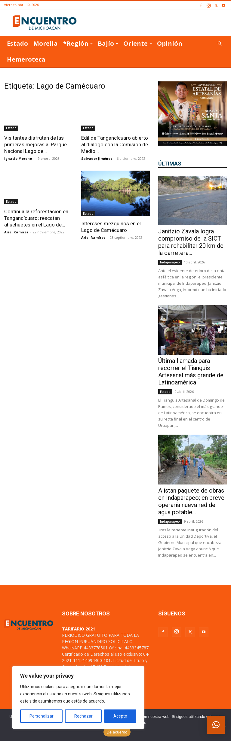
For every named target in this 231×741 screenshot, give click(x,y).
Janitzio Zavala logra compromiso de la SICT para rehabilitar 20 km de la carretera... (190, 242)
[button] (219, 44)
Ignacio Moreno (18, 158)
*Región (78, 43)
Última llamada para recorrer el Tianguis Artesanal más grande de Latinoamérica (190, 371)
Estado (17, 43)
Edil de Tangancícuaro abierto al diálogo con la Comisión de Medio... (114, 144)
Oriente (137, 43)
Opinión (169, 43)
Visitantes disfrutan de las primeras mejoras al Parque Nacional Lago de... (35, 144)
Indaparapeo (170, 262)
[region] (78, 697)
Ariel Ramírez (16, 232)
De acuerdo (117, 732)
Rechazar (83, 716)
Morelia (45, 43)
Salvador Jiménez (96, 158)
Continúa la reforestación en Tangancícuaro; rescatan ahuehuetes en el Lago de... (36, 218)
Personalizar (41, 716)
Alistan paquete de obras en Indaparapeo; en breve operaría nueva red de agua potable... (191, 501)
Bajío (108, 43)
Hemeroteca (26, 59)
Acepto (120, 716)
